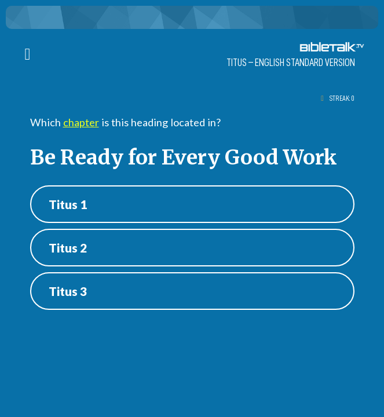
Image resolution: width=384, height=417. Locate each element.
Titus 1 (68, 204)
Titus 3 (68, 291)
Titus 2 (68, 247)
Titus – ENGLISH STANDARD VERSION (290, 62)
